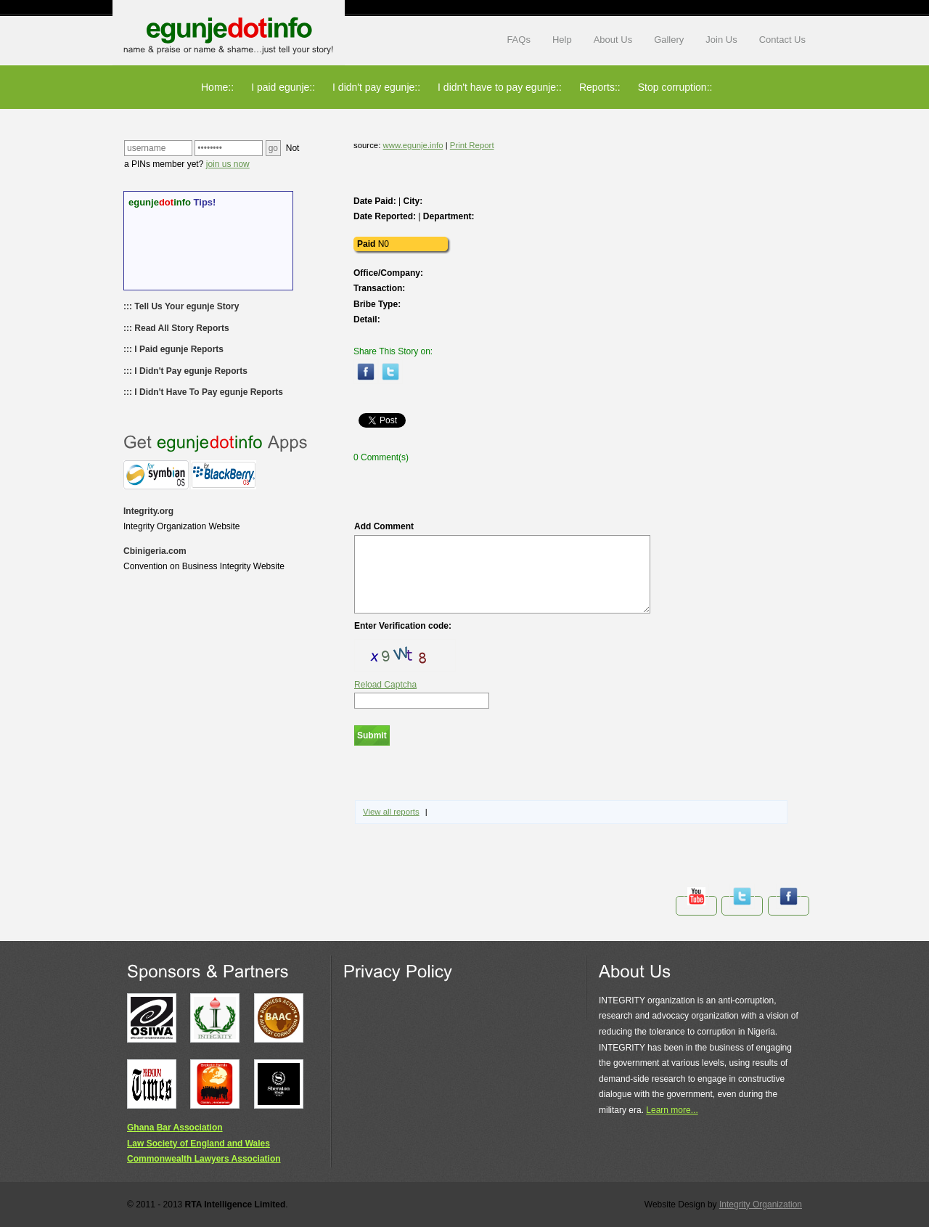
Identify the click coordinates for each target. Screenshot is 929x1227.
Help (562, 39)
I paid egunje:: (283, 87)
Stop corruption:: (675, 87)
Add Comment (502, 567)
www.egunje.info (413, 145)
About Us (613, 39)
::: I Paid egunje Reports (173, 349)
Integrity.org (148, 511)
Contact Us (782, 39)
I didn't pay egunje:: (376, 87)
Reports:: (600, 87)
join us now (228, 164)
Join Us (721, 39)
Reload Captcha (385, 685)
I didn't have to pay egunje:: (500, 87)
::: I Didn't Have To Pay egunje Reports (203, 392)
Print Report (472, 145)
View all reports (391, 811)
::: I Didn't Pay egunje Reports (185, 371)
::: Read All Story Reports (176, 328)
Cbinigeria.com (155, 551)
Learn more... (671, 1110)
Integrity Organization (760, 1204)
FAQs (519, 39)
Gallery (669, 39)
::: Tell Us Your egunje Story (181, 306)
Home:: (217, 87)
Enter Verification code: (402, 626)
